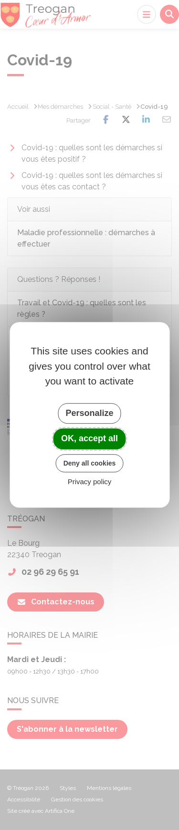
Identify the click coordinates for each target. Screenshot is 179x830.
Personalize (89, 413)
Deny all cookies (89, 463)
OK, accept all (89, 438)
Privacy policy (90, 482)
